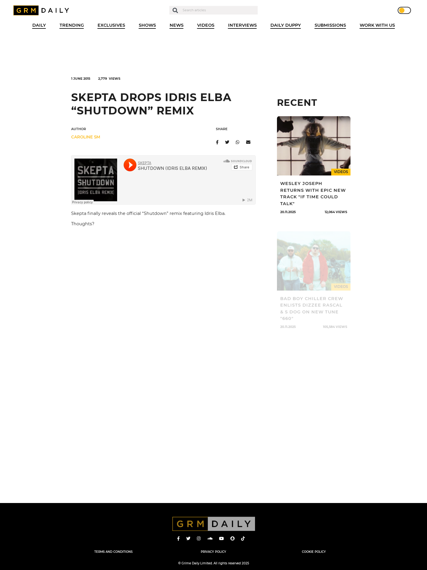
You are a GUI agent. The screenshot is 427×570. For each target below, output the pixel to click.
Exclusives (111, 25)
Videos (205, 25)
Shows (147, 25)
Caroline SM (85, 137)
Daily (39, 25)
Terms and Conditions (113, 551)
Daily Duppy (285, 25)
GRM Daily (42, 10)
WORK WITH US (377, 25)
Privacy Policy (213, 551)
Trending (72, 25)
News (177, 25)
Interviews (242, 25)
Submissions (330, 25)
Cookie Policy (314, 551)
